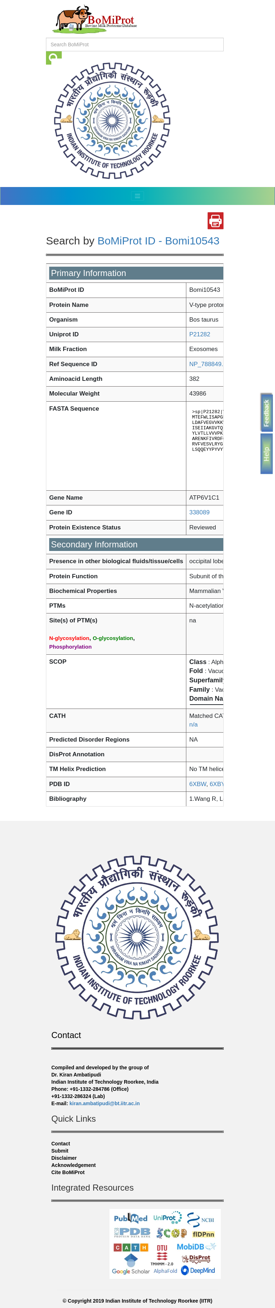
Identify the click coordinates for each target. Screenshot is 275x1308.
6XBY (216, 784)
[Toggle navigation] (137, 196)
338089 (199, 512)
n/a (193, 724)
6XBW (197, 784)
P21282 (199, 334)
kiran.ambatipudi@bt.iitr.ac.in (105, 1103)
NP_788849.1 (208, 364)
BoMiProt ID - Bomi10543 (158, 241)
